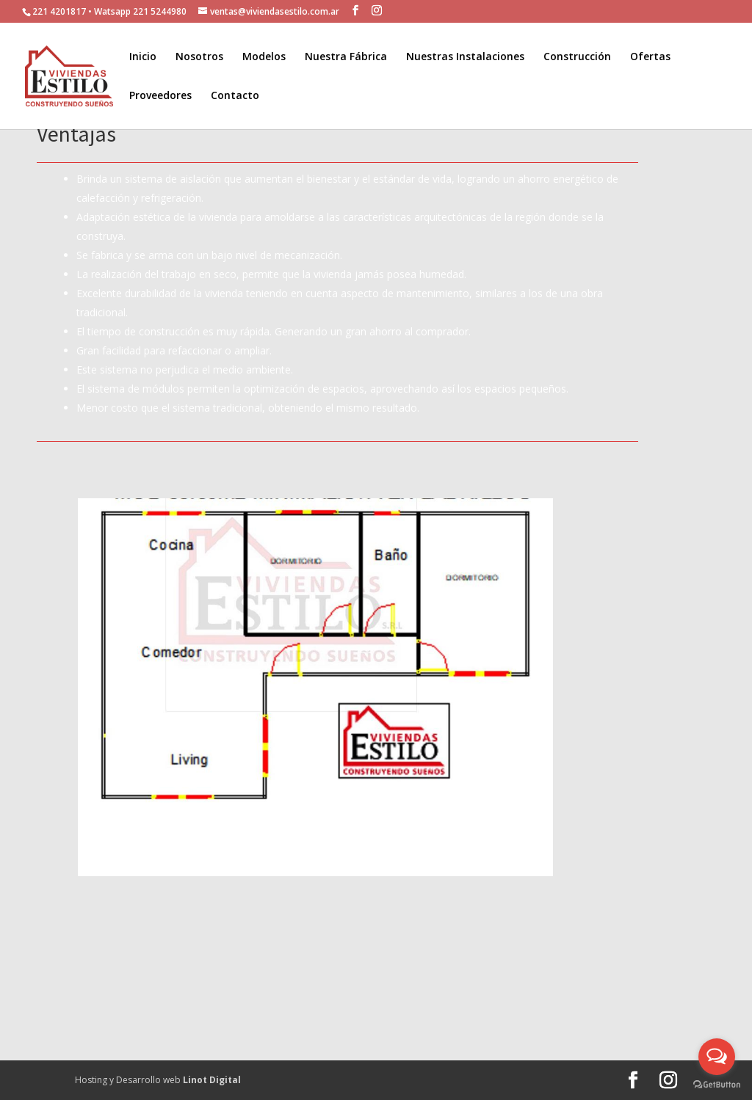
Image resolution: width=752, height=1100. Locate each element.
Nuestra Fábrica (346, 57)
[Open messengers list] (716, 1056)
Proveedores (160, 96)
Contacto (235, 96)
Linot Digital (212, 1080)
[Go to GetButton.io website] (716, 1085)
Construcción (577, 57)
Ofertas (650, 57)
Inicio (142, 57)
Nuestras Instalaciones (465, 57)
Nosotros (199, 57)
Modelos (264, 57)
